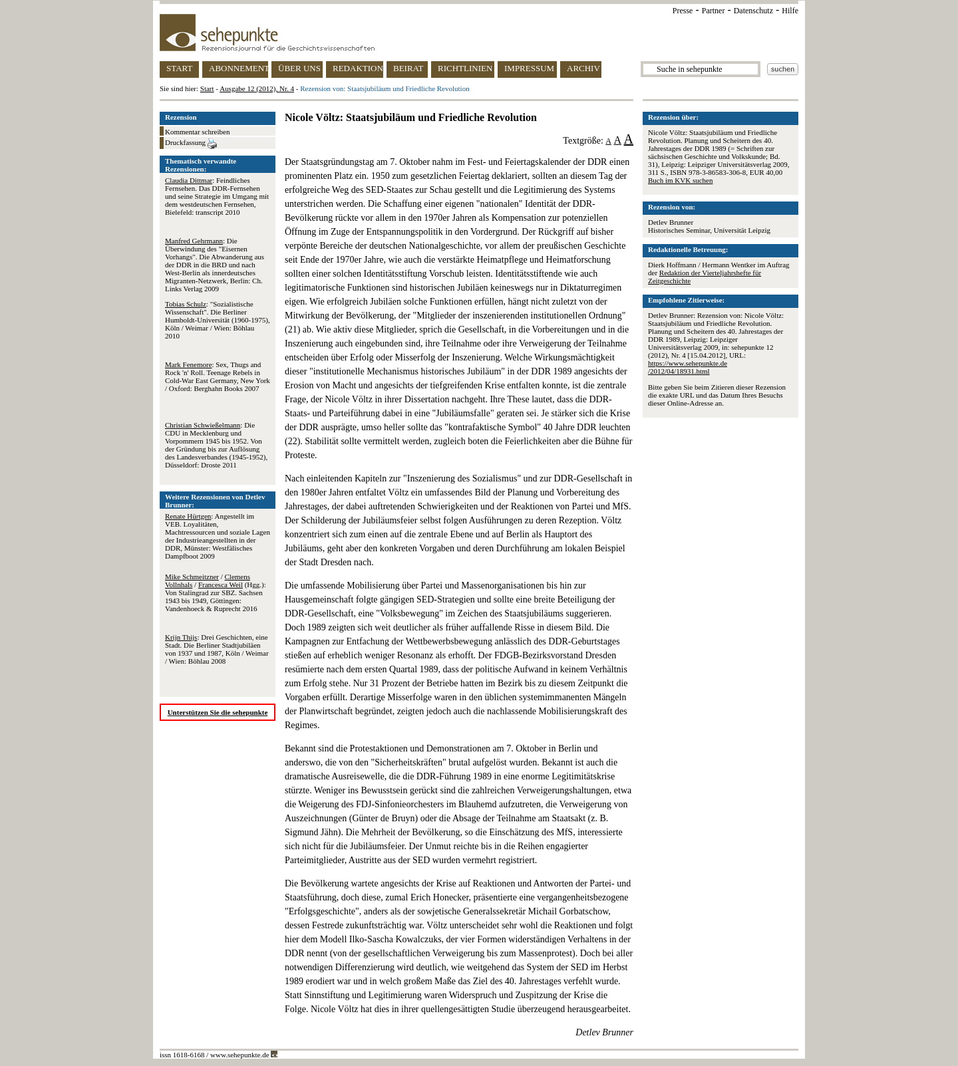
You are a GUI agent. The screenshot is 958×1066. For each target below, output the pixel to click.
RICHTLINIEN (465, 68)
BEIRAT (408, 68)
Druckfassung (191, 143)
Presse (683, 10)
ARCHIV (583, 68)
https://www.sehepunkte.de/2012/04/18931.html (687, 367)
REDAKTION (358, 68)
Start (207, 88)
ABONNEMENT (238, 68)
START (179, 68)
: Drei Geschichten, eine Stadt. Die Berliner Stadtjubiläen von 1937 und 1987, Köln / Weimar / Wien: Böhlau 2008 (217, 649)
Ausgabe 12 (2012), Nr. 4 (257, 88)
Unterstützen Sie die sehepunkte (218, 712)
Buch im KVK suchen (680, 180)
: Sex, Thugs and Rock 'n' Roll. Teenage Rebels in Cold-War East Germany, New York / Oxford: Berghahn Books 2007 (217, 376)
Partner (713, 10)
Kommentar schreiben (197, 132)
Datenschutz (753, 10)
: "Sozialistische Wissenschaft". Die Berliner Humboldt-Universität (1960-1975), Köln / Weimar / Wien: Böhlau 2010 (217, 320)
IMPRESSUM (529, 68)
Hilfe (790, 10)
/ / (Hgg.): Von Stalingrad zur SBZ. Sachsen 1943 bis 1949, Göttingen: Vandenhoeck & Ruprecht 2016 (215, 592)
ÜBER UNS (299, 68)
